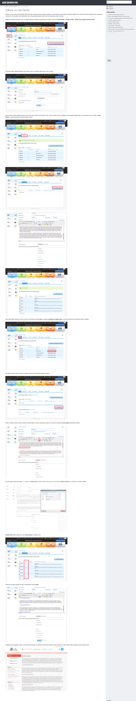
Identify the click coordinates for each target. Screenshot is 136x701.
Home (6, 6)
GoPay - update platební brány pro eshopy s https (118, 16)
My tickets (111, 8)
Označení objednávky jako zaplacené (115, 14)
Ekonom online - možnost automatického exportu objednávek (120, 29)
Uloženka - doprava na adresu (114, 20)
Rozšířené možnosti (13, 6)
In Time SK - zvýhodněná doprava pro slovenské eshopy (119, 18)
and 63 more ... (112, 32)
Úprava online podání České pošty (115, 27)
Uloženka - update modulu (113, 23)
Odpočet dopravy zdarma (113, 22)
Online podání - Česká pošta (113, 25)
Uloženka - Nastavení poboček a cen (115, 31)
